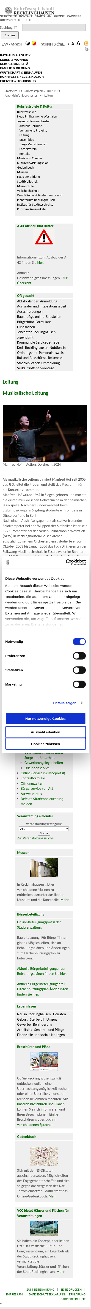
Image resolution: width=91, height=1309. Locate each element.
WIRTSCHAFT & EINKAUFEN (21, 72)
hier (40, 262)
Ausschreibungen (30, 311)
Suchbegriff (8, 27)
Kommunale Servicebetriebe (38, 342)
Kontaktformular (33, 778)
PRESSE (59, 16)
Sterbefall (37, 1019)
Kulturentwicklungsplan (33, 163)
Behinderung (42, 1024)
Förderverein (28, 149)
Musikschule (25, 186)
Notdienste (58, 347)
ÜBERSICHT (8, 20)
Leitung (49, 95)
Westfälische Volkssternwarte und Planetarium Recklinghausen (39, 197)
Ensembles (26, 140)
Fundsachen (26, 327)
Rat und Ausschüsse (32, 358)
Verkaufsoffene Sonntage (35, 368)
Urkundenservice (37, 768)
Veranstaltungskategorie (44, 824)
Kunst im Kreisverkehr (31, 209)
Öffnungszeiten (32, 783)
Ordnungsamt (27, 352)
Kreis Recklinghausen (32, 347)
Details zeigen (64, 703)
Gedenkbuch (25, 167)
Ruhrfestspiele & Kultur (40, 91)
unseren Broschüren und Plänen (41, 1104)
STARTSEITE (8, 16)
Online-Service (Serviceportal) (43, 773)
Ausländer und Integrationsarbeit (41, 306)
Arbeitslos (24, 1030)
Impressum (14, 1294)
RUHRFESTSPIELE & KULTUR (22, 76)
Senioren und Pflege (49, 1030)
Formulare (43, 322)
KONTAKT (26, 16)
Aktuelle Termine (30, 126)
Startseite (11, 91)
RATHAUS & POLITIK (15, 55)
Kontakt (24, 154)
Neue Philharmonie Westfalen (37, 116)
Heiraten (59, 1014)
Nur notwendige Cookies (45, 719)
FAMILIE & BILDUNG (15, 68)
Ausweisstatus (31, 794)
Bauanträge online (30, 316)
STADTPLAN (43, 16)
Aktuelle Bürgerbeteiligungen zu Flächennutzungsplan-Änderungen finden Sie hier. (42, 989)
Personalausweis (51, 352)
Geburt (22, 1019)
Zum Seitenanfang (41, 1289)
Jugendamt (25, 337)
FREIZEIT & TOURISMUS (18, 81)
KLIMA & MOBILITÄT (15, 64)
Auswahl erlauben (45, 732)
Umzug (51, 1019)
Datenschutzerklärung (47, 1294)
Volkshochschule (28, 191)
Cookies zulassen (45, 744)
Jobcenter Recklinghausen (36, 332)
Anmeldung (48, 301)
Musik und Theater (29, 158)
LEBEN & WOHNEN (14, 59)
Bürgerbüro (25, 322)
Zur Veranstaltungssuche (35, 838)
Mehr (65, 900)
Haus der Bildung (28, 177)
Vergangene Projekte (33, 130)
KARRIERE (74, 16)
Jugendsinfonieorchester (21, 95)
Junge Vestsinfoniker (33, 144)
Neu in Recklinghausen (34, 1014)
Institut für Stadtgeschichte (35, 204)
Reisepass (55, 358)
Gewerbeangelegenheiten (44, 763)
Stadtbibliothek (27, 181)
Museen (22, 172)
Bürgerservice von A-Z (37, 788)
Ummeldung (50, 363)
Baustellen (53, 316)
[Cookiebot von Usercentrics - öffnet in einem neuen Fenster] (66, 562)
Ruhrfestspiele (26, 112)
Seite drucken (71, 1289)
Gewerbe (24, 1024)
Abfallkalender (28, 301)
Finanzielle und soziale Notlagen (41, 1035)
